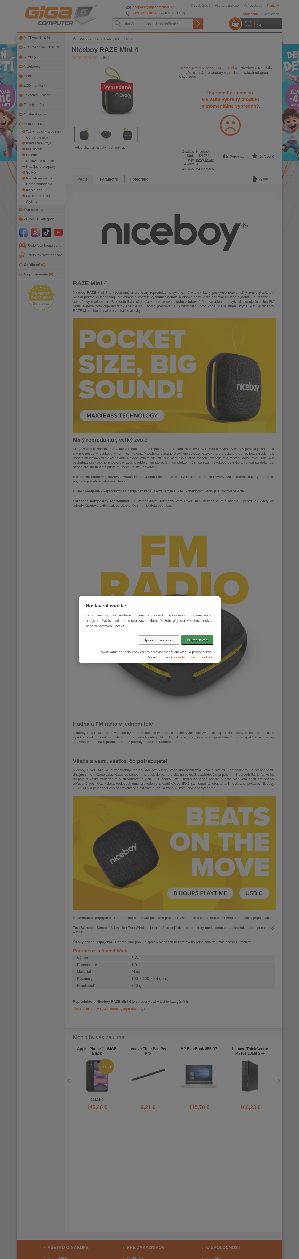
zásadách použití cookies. (193, 657)
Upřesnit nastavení (159, 640)
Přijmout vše (197, 640)
